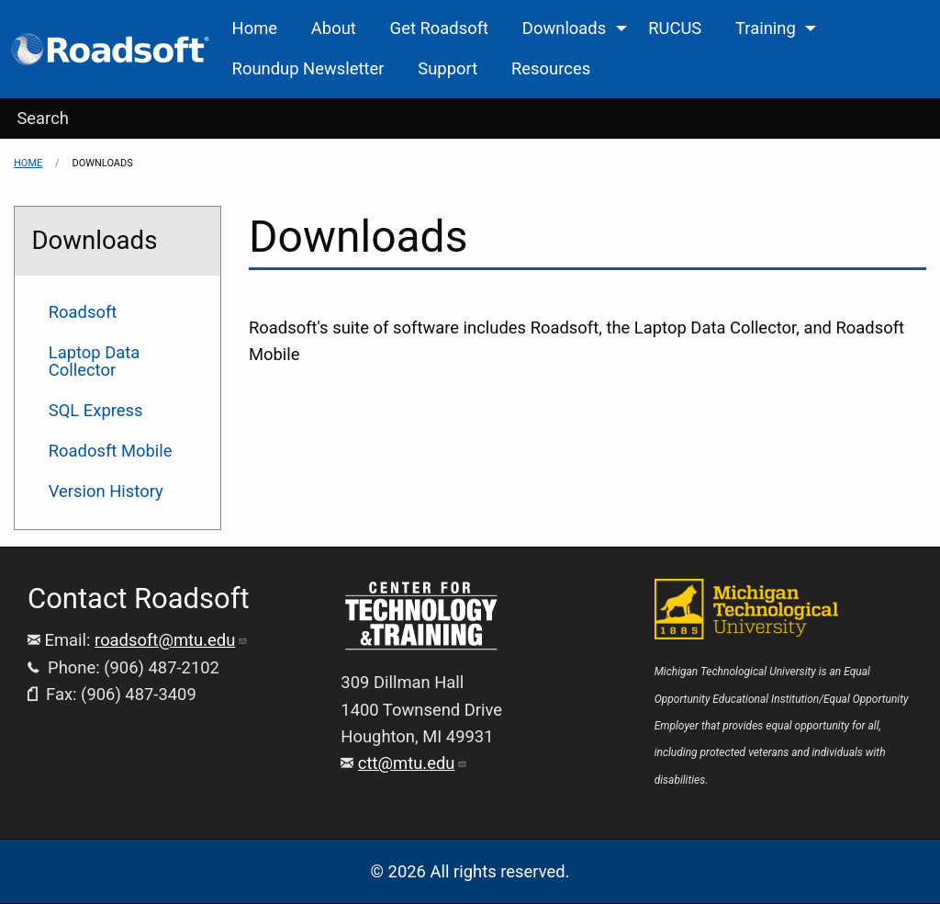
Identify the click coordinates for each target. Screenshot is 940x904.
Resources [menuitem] (550, 68)
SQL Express (96, 410)
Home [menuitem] (255, 28)
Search (43, 118)
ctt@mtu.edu (413, 763)
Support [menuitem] (447, 68)
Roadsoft (83, 312)
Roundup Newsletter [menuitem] (308, 68)
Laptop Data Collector (94, 361)
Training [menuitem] (765, 28)
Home (28, 163)
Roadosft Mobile (111, 450)
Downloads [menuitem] (564, 28)
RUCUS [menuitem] (674, 28)
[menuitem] (111, 49)
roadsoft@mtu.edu (171, 640)
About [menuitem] (333, 28)
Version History (106, 491)
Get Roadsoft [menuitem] (439, 28)
